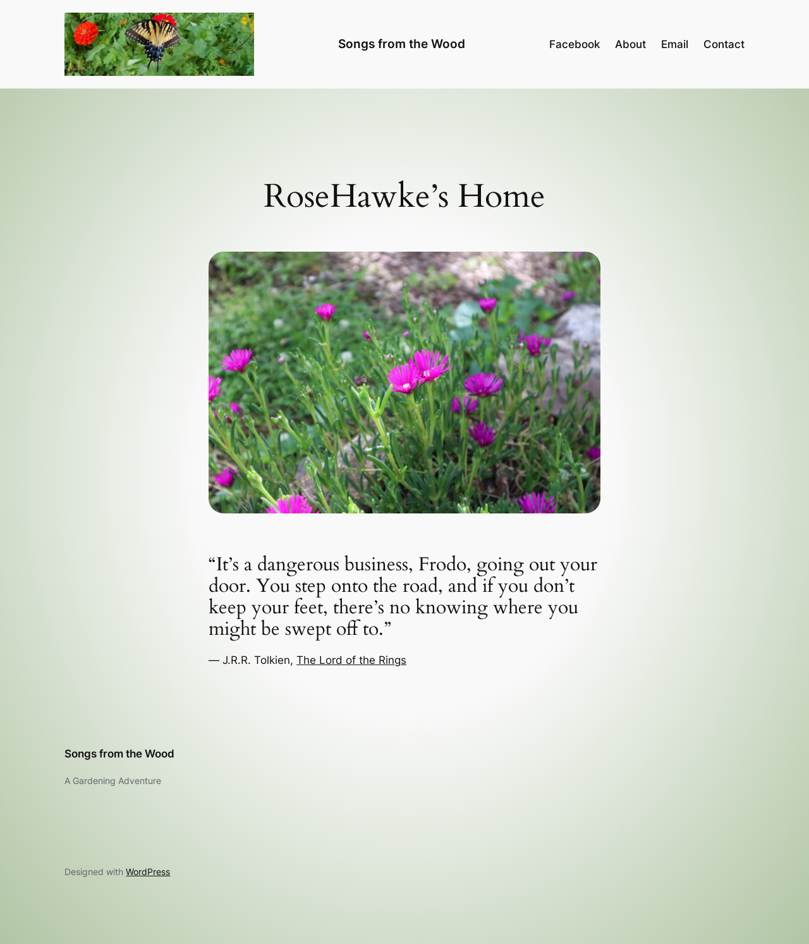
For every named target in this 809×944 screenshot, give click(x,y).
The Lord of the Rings (351, 660)
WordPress (148, 871)
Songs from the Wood (401, 43)
